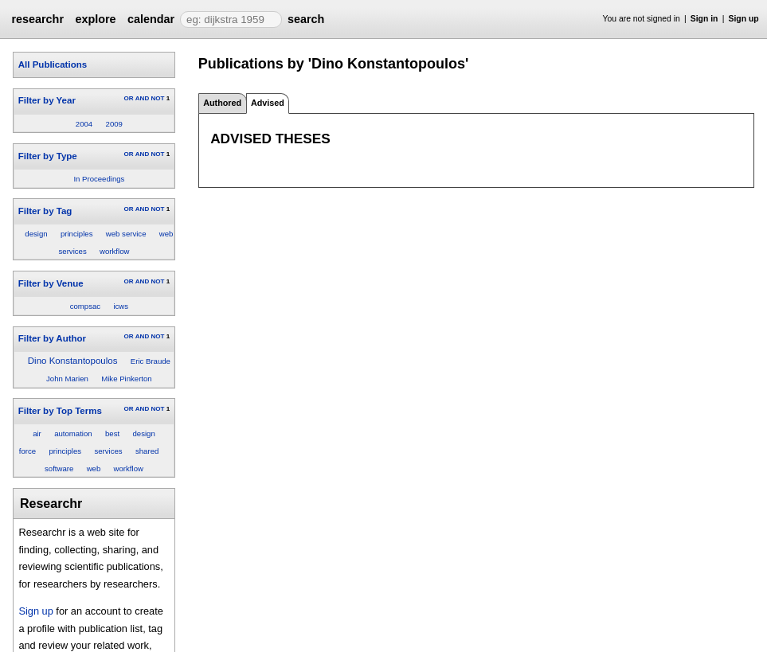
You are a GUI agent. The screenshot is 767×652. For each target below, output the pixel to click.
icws (120, 306)
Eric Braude (150, 361)
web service (126, 233)
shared (146, 451)
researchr (37, 19)
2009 (114, 123)
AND (142, 98)
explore (95, 19)
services (108, 451)
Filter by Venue (51, 283)
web (94, 468)
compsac (85, 306)
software (59, 468)
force (27, 451)
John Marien (67, 378)
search (306, 19)
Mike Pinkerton (126, 378)
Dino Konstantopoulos (73, 360)
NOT (157, 98)
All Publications (52, 64)
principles (77, 233)
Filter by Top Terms (60, 411)
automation (73, 433)
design (36, 233)
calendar (150, 19)
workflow (114, 251)
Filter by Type (47, 156)
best (112, 433)
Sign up (744, 18)
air (37, 433)
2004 (84, 123)
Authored (222, 102)
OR (128, 98)
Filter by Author (52, 338)
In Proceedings (98, 178)
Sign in (704, 18)
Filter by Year (47, 100)
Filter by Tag (45, 211)
